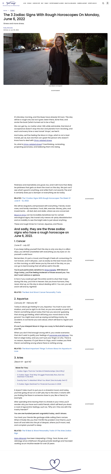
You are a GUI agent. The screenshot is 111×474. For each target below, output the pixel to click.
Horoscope (36, 3)
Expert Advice (92, 3)
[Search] (102, 3)
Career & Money (82, 3)
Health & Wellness (70, 3)
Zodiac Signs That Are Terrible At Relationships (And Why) (41, 371)
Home (5, 10)
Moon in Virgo (20, 215)
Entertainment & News (57, 3)
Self (42, 3)
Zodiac (29, 3)
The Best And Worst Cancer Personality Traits (41, 292)
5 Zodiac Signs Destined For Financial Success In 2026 (39, 384)
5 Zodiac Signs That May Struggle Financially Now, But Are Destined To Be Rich (40, 376)
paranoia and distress (59, 335)
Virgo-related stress (43, 140)
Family (46, 3)
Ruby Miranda (8, 28)
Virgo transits (50, 270)
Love (24, 3)
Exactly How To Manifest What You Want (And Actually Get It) (42, 380)
